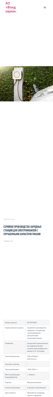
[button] (44, 7)
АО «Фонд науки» (11, 7)
